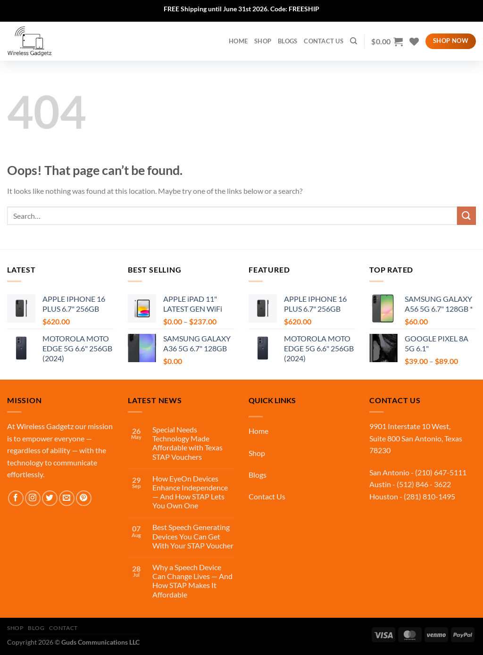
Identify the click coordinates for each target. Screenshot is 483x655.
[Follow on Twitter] (50, 498)
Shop (262, 41)
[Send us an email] (67, 498)
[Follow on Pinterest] (84, 498)
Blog (36, 627)
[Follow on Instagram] (33, 498)
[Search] (353, 41)
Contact (63, 627)
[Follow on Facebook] (16, 498)
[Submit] (466, 216)
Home (258, 430)
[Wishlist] (414, 41)
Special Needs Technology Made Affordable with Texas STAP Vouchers (187, 443)
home (238, 41)
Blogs (287, 41)
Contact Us (323, 41)
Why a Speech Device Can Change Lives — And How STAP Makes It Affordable (192, 581)
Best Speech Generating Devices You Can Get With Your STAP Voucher (192, 535)
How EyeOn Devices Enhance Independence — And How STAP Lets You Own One (190, 492)
